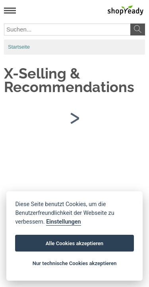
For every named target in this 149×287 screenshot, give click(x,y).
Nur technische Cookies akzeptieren (75, 263)
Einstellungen (63, 221)
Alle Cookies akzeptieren (74, 243)
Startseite (19, 47)
